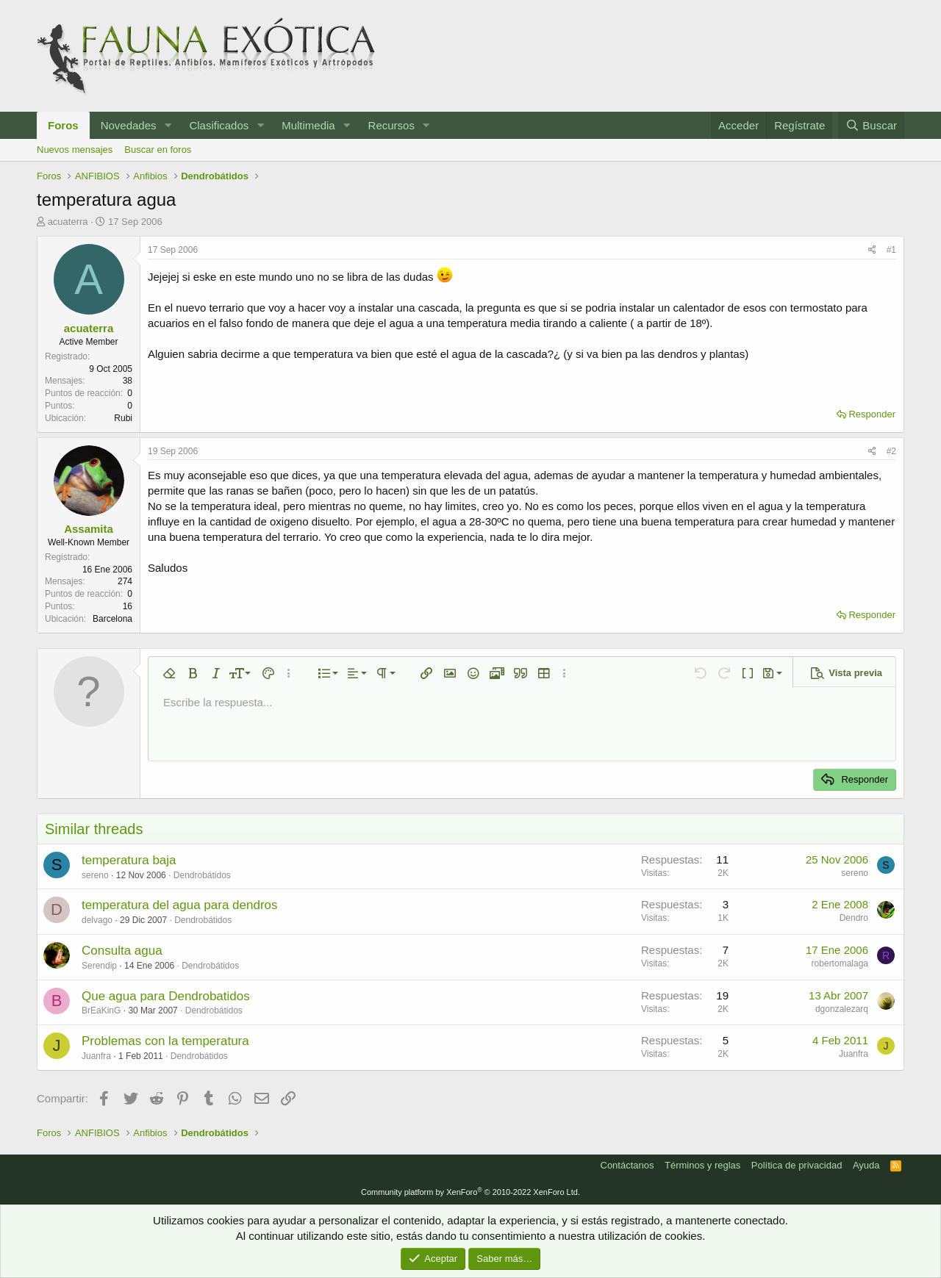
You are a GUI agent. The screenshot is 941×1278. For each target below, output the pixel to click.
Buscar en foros (157, 149)
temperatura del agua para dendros (180, 905)
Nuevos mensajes (74, 149)
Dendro (854, 918)
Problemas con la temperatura (165, 1041)
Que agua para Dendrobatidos (166, 996)
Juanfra (96, 1056)
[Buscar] (871, 125)
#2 (891, 451)
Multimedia (308, 125)
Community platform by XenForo (470, 1192)
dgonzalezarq (841, 1009)
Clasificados (218, 125)
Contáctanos (627, 1165)
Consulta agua (122, 951)
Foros (63, 125)
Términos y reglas (702, 1165)
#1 (891, 250)
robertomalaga (840, 963)
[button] (167, 125)
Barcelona (112, 619)
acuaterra (68, 221)
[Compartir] (872, 250)
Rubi (123, 418)
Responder (871, 414)
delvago (97, 920)
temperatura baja (129, 860)
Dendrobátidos (202, 875)
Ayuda (866, 1165)
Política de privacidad (796, 1165)
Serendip (99, 966)
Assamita (88, 529)
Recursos (391, 125)
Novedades (129, 125)
